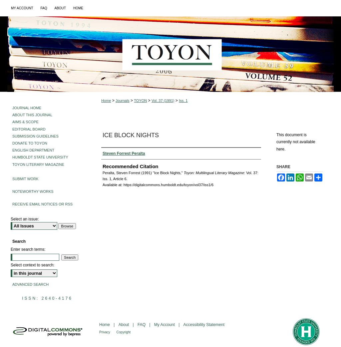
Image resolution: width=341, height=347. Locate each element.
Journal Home (26, 108)
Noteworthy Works (33, 191)
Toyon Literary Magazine (38, 165)
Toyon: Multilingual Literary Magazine (170, 54)
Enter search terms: (28, 249)
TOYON (140, 101)
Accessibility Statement (203, 324)
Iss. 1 (183, 101)
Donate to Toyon (29, 143)
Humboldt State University (40, 157)
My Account (165, 324)
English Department (33, 150)
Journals (123, 101)
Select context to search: (32, 265)
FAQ (142, 324)
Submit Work (25, 179)
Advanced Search (30, 284)
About (124, 324)
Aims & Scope (25, 122)
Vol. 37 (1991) (163, 101)
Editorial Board (29, 129)
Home (106, 101)
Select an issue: (25, 219)
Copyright (124, 332)
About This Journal (32, 115)
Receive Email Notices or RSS (42, 204)
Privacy (105, 332)
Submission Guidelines (35, 136)
